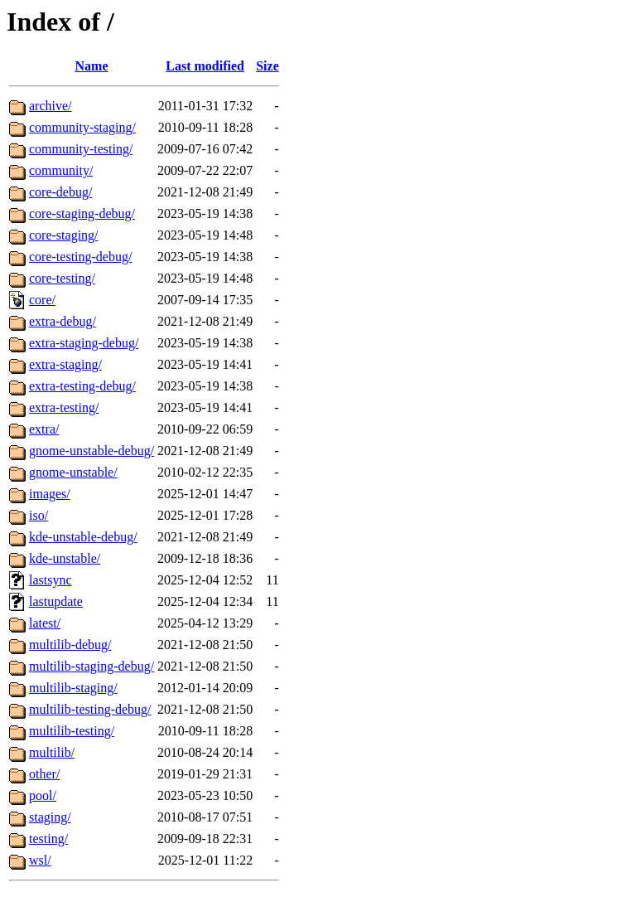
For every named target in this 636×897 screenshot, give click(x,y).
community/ (61, 170)
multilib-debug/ (70, 645)
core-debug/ (60, 192)
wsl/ (40, 860)
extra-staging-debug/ (83, 343)
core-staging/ (64, 235)
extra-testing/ (64, 407)
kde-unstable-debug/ (83, 537)
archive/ (50, 106)
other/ (44, 774)
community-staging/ (82, 127)
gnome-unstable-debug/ (91, 451)
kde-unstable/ (64, 558)
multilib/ (52, 752)
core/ (42, 300)
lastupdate (56, 601)
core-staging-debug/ (82, 213)
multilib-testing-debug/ (90, 709)
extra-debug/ (62, 321)
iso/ (38, 515)
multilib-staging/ (73, 688)
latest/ (44, 623)
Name (91, 66)
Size (267, 66)
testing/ (48, 839)
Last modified (205, 66)
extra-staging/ (65, 364)
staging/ (50, 817)
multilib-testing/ (71, 731)
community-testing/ (80, 149)
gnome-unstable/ (73, 472)
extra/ (44, 429)
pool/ (42, 795)
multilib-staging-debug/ (91, 666)
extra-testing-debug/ (82, 386)
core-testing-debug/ (80, 257)
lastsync (50, 580)
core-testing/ (62, 278)
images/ (49, 494)
